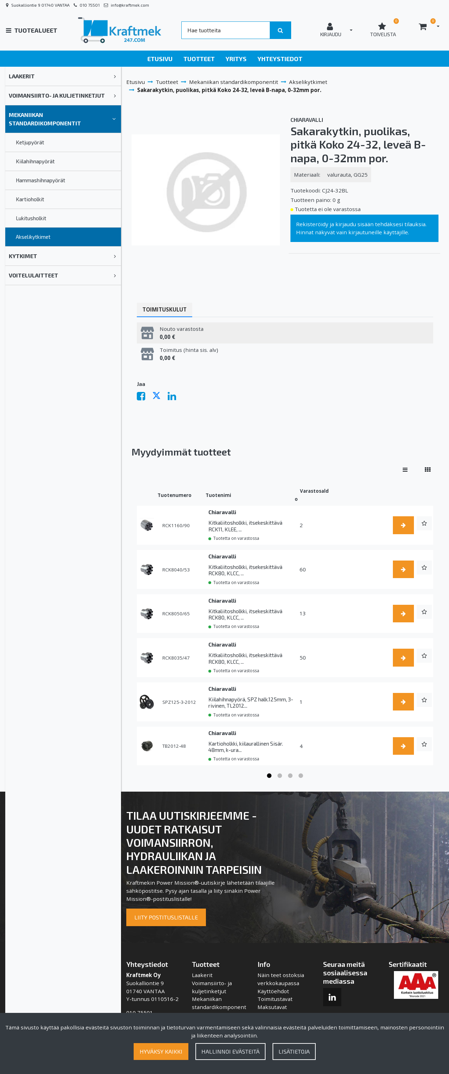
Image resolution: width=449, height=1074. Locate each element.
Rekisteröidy (312, 224)
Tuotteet (199, 59)
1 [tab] (269, 775)
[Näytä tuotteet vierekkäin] (427, 469)
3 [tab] (290, 775)
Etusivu (160, 59)
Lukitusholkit (31, 218)
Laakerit (22, 76)
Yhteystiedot (279, 59)
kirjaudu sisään (354, 224)
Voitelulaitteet (33, 275)
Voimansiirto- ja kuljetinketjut (57, 95)
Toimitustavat (275, 998)
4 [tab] (300, 775)
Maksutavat (272, 1006)
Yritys (236, 59)
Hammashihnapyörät (40, 180)
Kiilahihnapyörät (35, 161)
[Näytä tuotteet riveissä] (405, 469)
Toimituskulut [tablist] (164, 309)
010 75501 (90, 4)
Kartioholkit (30, 199)
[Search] (225, 30)
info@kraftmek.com (130, 4)
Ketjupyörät (30, 142)
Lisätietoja (294, 1051)
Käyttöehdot (273, 991)
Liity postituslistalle (166, 917)
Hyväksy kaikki (161, 1051)
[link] (115, 76)
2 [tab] (279, 775)
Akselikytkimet (33, 237)
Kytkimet (23, 256)
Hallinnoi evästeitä (230, 1051)
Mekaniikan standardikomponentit (45, 118)
